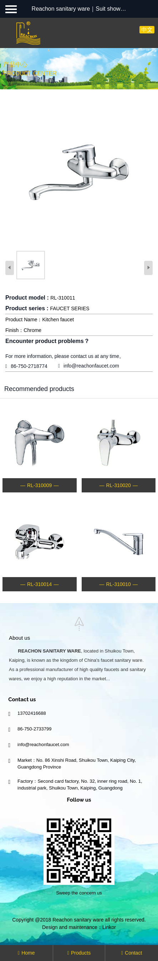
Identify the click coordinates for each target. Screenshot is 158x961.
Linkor (109, 927)
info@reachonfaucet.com (91, 366)
